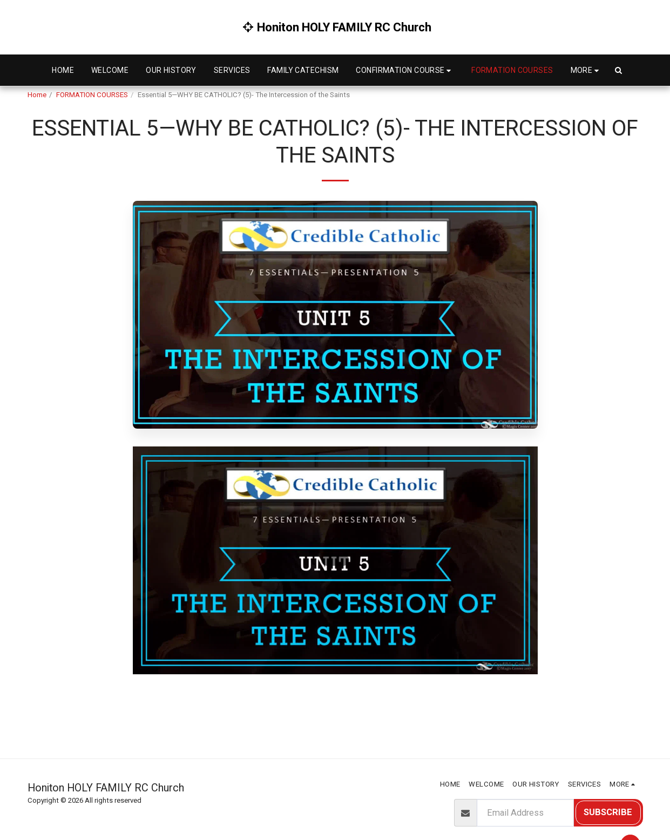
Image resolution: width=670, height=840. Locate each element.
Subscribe (608, 812)
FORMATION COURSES (92, 95)
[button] (405, 70)
